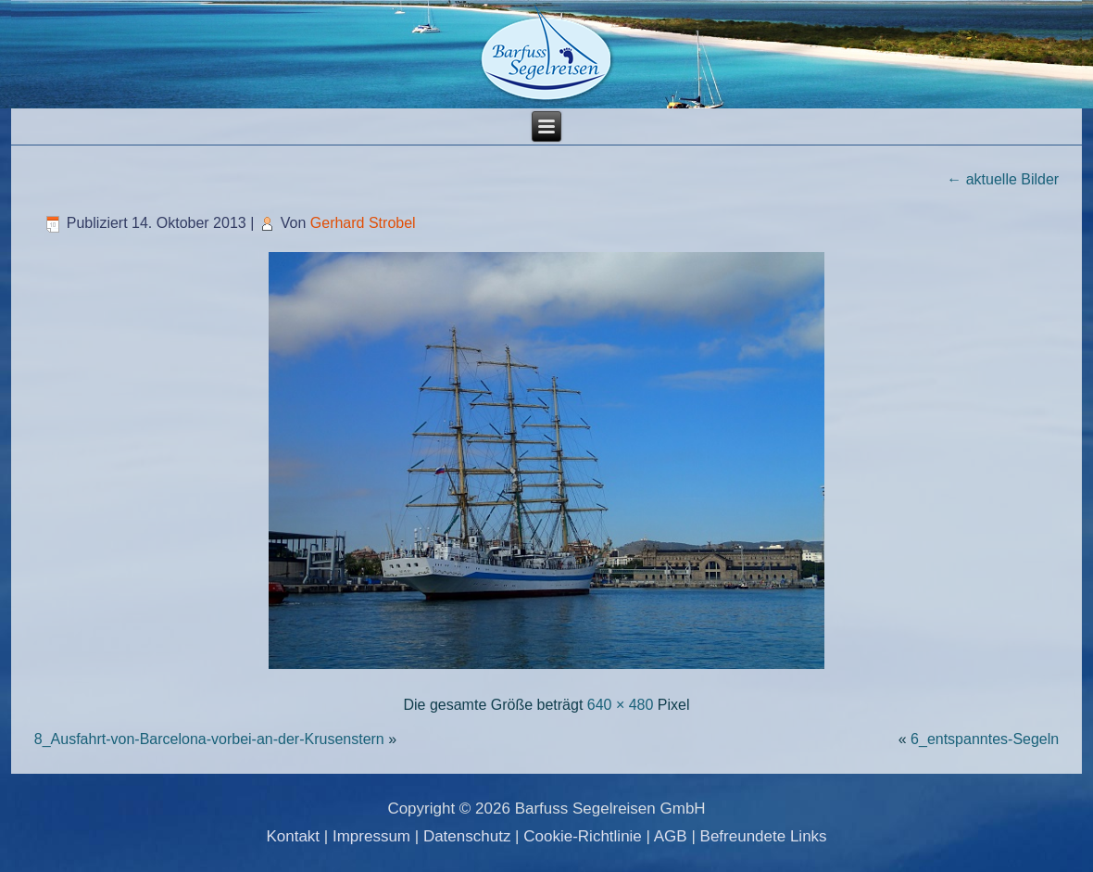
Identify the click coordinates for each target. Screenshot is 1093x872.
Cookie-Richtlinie (582, 836)
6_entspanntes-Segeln (985, 739)
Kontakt (293, 836)
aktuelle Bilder (1003, 179)
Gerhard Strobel (363, 223)
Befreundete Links (763, 836)
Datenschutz (467, 836)
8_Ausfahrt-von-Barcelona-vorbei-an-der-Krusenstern (209, 739)
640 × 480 (620, 705)
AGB (670, 836)
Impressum (371, 836)
